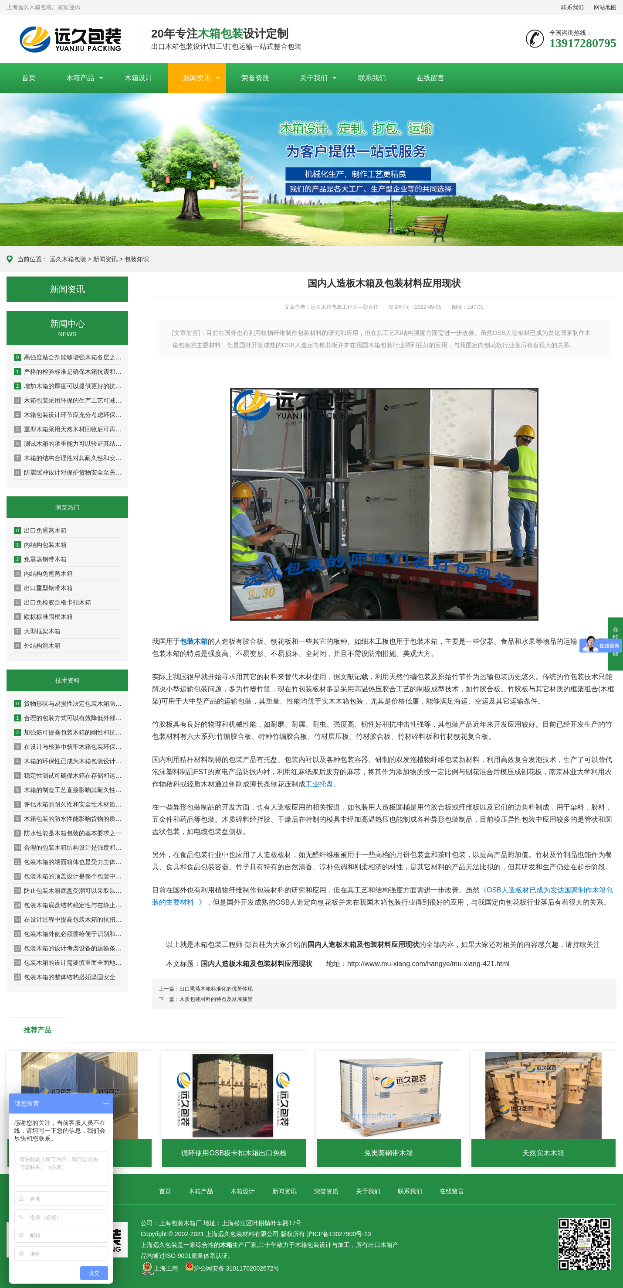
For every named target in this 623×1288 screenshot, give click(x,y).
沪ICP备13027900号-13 (339, 1233)
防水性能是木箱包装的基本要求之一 (68, 833)
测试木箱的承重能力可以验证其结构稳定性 (68, 443)
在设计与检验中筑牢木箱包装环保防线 (68, 746)
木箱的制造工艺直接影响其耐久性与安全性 (68, 789)
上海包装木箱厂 (66, 39)
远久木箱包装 (68, 259)
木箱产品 (80, 78)
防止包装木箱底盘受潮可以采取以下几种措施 (68, 890)
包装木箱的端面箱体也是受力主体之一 (68, 861)
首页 (29, 78)
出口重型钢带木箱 (43, 587)
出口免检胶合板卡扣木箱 (52, 602)
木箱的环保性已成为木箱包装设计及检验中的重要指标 (68, 761)
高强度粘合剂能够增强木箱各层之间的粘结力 (68, 357)
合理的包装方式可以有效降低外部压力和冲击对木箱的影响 (68, 717)
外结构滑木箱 (37, 645)
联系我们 (572, 7)
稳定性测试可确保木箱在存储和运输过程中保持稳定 (68, 775)
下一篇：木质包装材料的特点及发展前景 (206, 999)
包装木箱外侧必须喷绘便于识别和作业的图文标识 (68, 933)
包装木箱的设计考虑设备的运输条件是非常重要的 (68, 948)
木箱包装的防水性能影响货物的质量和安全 (68, 818)
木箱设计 (138, 78)
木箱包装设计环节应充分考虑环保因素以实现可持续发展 (68, 414)
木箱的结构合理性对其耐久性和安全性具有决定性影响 (68, 457)
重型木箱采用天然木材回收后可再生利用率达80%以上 (68, 429)
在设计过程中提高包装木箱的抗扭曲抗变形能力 (68, 919)
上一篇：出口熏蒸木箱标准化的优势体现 (206, 989)
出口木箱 (380, 1244)
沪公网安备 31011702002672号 (232, 1268)
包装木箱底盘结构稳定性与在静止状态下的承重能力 (68, 905)
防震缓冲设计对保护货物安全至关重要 (68, 472)
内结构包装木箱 (40, 544)
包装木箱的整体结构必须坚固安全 (64, 977)
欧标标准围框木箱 (43, 616)
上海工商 (166, 1268)
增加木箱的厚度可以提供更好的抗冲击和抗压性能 (68, 386)
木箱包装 (307, 1244)
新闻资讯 (197, 78)
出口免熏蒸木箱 (40, 530)
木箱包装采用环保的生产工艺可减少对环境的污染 (68, 400)
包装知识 (137, 259)
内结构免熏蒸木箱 (43, 573)
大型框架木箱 (37, 631)
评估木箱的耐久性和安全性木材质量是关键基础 (68, 804)
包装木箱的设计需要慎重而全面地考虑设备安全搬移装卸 (68, 962)
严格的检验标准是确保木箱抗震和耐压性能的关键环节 (68, 371)
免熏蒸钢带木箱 (40, 559)
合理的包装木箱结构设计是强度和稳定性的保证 (68, 847)
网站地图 (605, 7)
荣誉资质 (255, 78)
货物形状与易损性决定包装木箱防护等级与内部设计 (68, 703)
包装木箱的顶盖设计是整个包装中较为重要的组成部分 (68, 876)
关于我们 (314, 78)
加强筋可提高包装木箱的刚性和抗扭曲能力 (68, 732)
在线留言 (430, 78)
